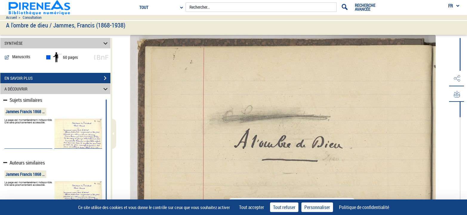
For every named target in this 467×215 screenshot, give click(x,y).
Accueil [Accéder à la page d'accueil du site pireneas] (11, 17)
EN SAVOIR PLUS (57, 78)
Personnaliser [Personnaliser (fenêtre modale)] (317, 207)
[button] (456, 78)
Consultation (32, 17)
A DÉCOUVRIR (57, 89)
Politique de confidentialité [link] (364, 207)
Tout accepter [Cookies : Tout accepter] (251, 207)
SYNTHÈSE (57, 43)
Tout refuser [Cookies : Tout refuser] (284, 207)
